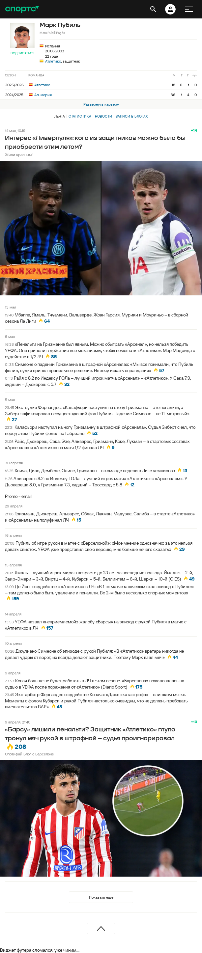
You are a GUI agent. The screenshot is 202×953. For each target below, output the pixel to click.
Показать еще (101, 897)
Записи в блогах (132, 116)
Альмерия (40, 94)
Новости (103, 116)
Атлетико (53, 61)
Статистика (80, 116)
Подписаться (22, 53)
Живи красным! (19, 154)
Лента (59, 116)
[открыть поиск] (153, 9)
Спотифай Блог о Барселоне (29, 753)
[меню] (189, 9)
